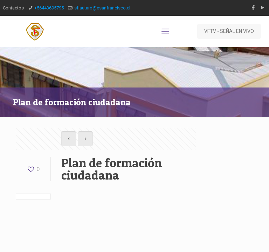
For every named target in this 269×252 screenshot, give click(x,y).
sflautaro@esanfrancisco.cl (102, 7)
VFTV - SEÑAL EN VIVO (229, 31)
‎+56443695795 (49, 7)
